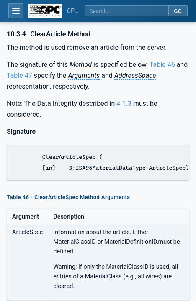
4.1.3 (123, 103)
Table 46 (162, 65)
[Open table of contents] (15, 10)
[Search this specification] (126, 11)
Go (178, 11)
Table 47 (19, 75)
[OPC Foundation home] (45, 11)
